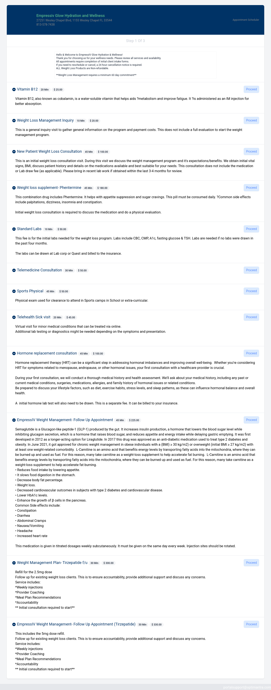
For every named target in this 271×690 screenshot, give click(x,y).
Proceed (251, 89)
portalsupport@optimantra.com (247, 687)
